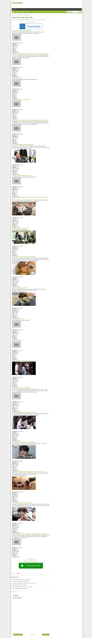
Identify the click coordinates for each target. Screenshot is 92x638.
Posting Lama (46, 634)
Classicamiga (17, 2)
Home (13, 14)
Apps (28, 12)
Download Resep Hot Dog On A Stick (19, 584)
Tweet (13, 573)
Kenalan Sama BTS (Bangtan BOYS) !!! (21, 175)
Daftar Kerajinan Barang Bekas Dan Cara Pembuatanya (22, 586)
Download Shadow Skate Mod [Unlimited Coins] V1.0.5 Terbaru (24, 583)
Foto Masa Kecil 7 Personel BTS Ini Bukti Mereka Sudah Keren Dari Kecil (30, 120)
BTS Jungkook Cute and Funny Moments (22, 502)
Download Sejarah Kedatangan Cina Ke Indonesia (21, 579)
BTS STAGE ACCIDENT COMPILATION (21, 388)
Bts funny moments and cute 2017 (20, 228)
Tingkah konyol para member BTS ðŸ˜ (22, 99)
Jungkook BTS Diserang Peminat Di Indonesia (23, 361)
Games (17, 12)
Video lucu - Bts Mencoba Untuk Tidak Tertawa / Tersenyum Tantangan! (29, 53)
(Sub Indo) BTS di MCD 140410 (19, 287)
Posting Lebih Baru (18, 634)
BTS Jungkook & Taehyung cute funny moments (24, 256)
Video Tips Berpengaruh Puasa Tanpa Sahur (20, 588)
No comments (43, 19)
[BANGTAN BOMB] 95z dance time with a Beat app (24, 412)
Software (23, 12)
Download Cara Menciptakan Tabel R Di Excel (21, 581)
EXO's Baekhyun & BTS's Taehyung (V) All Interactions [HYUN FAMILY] (29, 533)
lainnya (16, 14)
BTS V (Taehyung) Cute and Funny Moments (23, 144)
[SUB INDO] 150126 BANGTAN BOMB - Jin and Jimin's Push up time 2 (29, 471)
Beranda (14, 9)
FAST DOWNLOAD (31, 22)
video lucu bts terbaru (17, 340)
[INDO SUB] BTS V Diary (18, 318)
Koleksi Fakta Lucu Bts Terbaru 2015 (22, 17)
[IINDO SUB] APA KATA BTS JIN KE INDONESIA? (24, 442)
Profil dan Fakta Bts (17, 78)
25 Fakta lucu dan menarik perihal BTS (21, 30)
